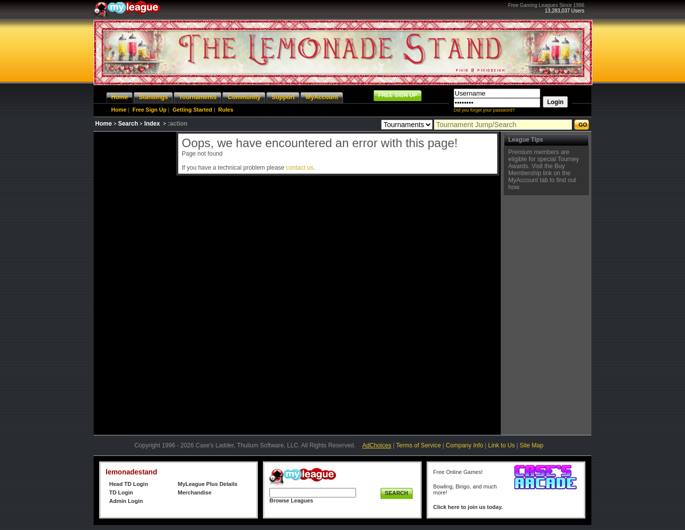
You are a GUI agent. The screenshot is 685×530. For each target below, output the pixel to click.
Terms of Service (418, 445)
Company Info (464, 445)
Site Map (531, 445)
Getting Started (192, 110)
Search (128, 123)
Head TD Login (128, 484)
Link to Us (501, 445)
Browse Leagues (291, 500)
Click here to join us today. (468, 507)
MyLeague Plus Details (207, 484)
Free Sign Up (150, 110)
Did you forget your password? (484, 110)
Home (119, 110)
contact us (299, 167)
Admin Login (126, 501)
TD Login (121, 492)
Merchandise (194, 492)
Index (152, 123)
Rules (225, 110)
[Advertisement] (134, 282)
